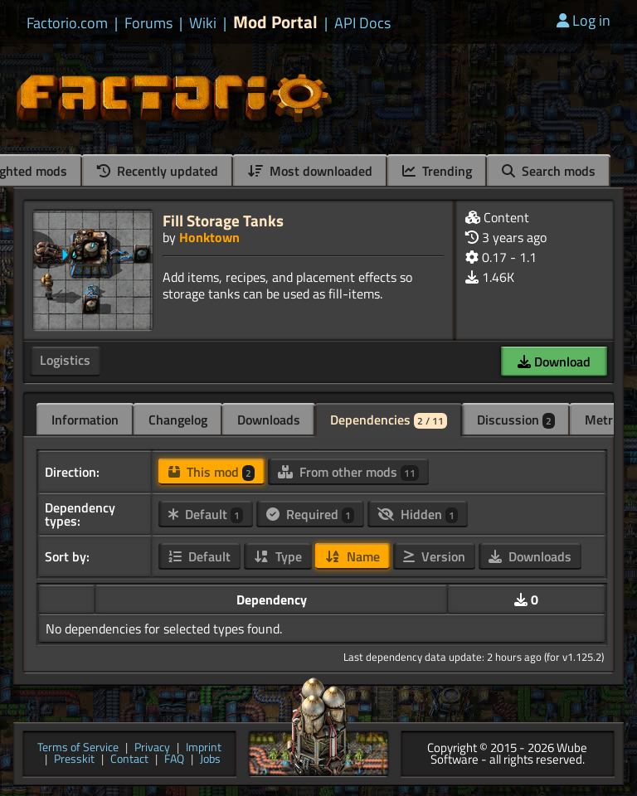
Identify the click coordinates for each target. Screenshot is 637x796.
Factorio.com (67, 23)
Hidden (417, 514)
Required (310, 514)
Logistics (65, 360)
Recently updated (157, 171)
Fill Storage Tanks (223, 220)
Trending (437, 171)
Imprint (203, 748)
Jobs (210, 760)
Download (554, 361)
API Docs (362, 23)
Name (352, 556)
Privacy (152, 748)
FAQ (174, 760)
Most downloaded (310, 171)
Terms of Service (78, 748)
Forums (148, 23)
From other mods (348, 472)
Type (278, 556)
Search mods (549, 171)
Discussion (516, 420)
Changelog (177, 420)
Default (205, 514)
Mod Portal (275, 22)
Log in (583, 20)
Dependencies (388, 420)
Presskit (74, 760)
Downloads (268, 420)
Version (434, 556)
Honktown (209, 237)
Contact (129, 760)
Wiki (202, 23)
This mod (211, 472)
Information (85, 420)
